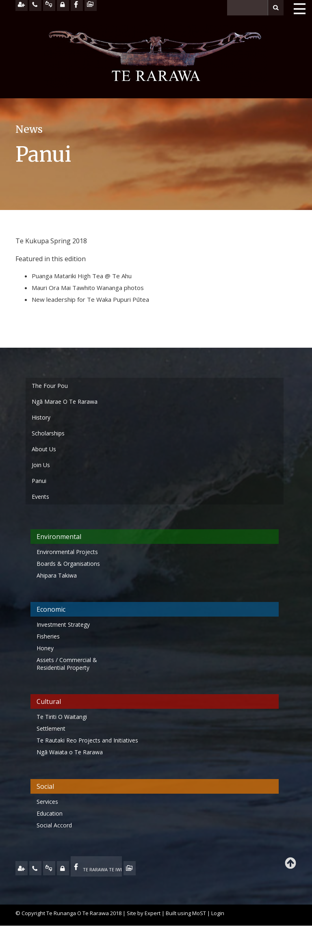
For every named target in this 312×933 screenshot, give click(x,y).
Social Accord (54, 825)
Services (47, 801)
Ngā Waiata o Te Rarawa (70, 752)
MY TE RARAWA (63, 868)
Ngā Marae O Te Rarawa (65, 401)
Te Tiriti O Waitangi (62, 717)
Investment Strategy (63, 624)
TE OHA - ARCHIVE (130, 868)
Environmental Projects (67, 552)
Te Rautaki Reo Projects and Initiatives (88, 740)
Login (217, 913)
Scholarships (48, 433)
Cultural (49, 701)
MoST (199, 913)
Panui (39, 481)
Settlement (51, 728)
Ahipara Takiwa (57, 575)
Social (45, 786)
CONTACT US (35, 868)
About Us (44, 449)
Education (50, 813)
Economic (51, 609)
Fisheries (48, 636)
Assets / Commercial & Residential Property (67, 663)
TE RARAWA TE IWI (102, 869)
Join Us (41, 465)
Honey (45, 648)
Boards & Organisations (68, 563)
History (41, 417)
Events (40, 496)
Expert (152, 913)
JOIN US (21, 868)
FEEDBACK (49, 868)
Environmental (59, 536)
